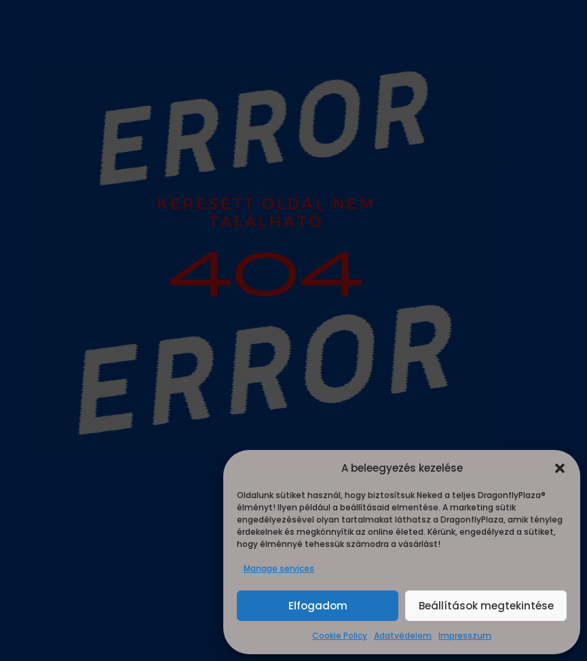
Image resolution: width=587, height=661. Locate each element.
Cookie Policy (339, 635)
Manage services (279, 568)
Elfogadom (317, 606)
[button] (560, 468)
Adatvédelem (403, 635)
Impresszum (464, 635)
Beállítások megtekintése (486, 606)
